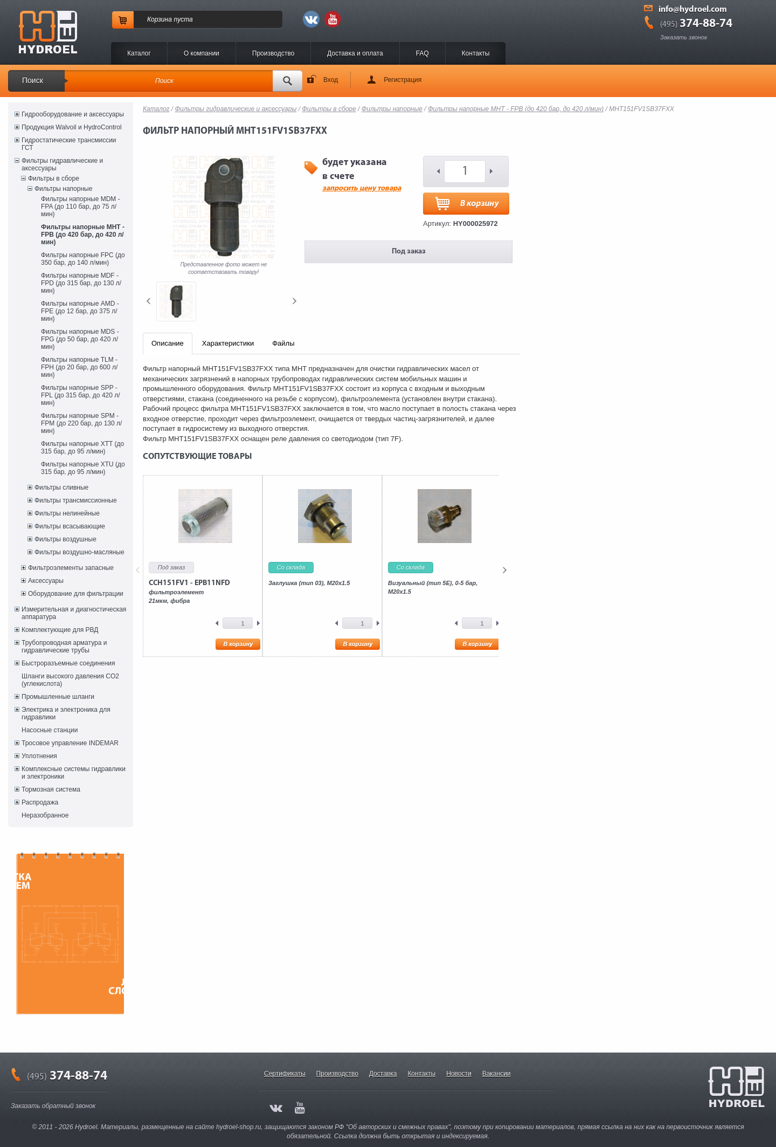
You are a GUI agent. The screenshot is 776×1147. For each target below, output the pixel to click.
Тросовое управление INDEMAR (70, 743)
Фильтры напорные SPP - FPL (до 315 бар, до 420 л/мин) (80, 395)
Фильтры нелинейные (67, 513)
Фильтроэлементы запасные (71, 568)
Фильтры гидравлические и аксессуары (62, 164)
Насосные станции (50, 730)
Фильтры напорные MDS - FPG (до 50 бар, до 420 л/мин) (80, 339)
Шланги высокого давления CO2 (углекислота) (70, 680)
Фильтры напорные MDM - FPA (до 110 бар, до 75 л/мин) (80, 206)
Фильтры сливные (61, 487)
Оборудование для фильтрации (75, 593)
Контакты (476, 53)
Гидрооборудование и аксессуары (73, 114)
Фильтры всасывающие (69, 526)
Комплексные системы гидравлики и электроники (74, 772)
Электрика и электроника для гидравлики (66, 713)
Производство (273, 53)
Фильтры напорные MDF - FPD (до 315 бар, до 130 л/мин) (81, 283)
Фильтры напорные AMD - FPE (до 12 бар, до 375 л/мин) (80, 311)
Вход (330, 80)
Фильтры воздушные (65, 539)
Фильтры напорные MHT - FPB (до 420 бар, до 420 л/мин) (82, 234)
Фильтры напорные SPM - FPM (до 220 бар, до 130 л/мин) (81, 423)
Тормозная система (51, 789)
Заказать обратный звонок (53, 1106)
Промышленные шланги (58, 696)
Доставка (383, 1073)
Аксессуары (46, 581)
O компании (201, 53)
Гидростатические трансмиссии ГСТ (69, 144)
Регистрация (402, 80)
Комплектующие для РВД (60, 630)
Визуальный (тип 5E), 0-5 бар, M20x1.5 (432, 587)
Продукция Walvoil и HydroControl (72, 127)
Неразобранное (45, 815)
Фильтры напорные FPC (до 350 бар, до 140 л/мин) (83, 258)
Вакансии (496, 1073)
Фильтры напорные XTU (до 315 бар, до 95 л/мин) (83, 468)
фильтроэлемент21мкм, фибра (189, 591)
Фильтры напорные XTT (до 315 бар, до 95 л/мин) (82, 447)
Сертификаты (285, 1073)
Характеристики (228, 343)
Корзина (159, 19)
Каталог (139, 53)
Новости (458, 1073)
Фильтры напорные (63, 189)
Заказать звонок (683, 37)
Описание (167, 343)
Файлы (283, 343)
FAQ (422, 53)
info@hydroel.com (693, 9)
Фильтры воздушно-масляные (79, 552)
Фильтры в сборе (53, 178)
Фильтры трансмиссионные (75, 500)
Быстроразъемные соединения (68, 663)
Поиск (32, 80)
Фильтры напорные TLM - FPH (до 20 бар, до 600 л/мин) (79, 367)
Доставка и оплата (355, 53)
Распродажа (40, 802)
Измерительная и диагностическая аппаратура (74, 613)
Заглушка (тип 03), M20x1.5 (309, 583)
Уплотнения (39, 756)
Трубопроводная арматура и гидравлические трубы (64, 646)
